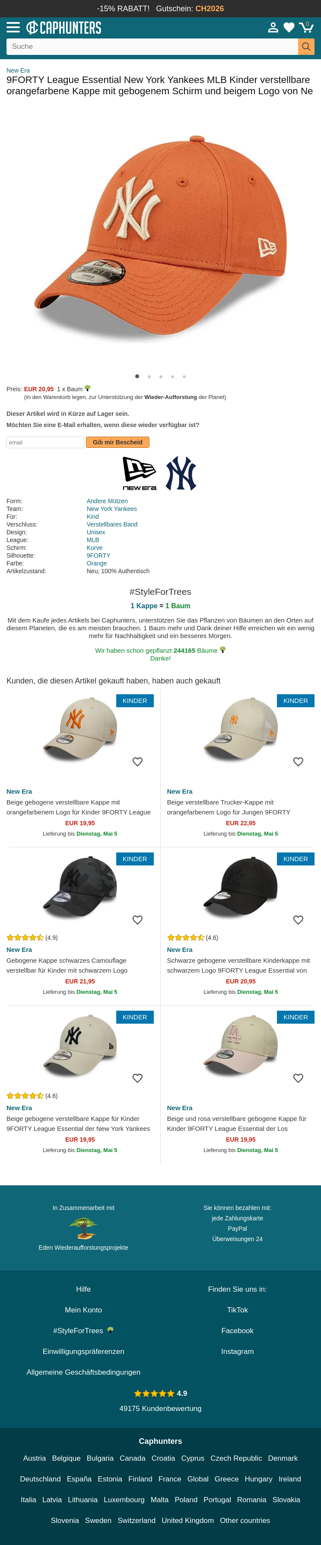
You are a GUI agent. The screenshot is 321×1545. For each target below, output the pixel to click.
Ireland (290, 1479)
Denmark (283, 1458)
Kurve (95, 547)
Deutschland (40, 1479)
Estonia (110, 1479)
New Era (18, 70)
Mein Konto (83, 1310)
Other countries (245, 1520)
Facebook (237, 1331)
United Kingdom (188, 1520)
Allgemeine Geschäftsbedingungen (83, 1372)
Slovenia (65, 1520)
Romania (252, 1500)
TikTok (237, 1310)
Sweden (98, 1520)
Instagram (237, 1351)
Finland (140, 1479)
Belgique (66, 1458)
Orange (97, 563)
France (170, 1479)
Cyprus (192, 1458)
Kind (93, 516)
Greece (227, 1479)
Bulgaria (100, 1458)
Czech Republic (236, 1458)
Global (198, 1479)
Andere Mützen (107, 501)
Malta (160, 1500)
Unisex (96, 532)
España (79, 1479)
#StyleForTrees (83, 1331)
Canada (133, 1458)
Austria (34, 1458)
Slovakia (286, 1500)
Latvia (52, 1500)
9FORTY (99, 555)
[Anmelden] (273, 27)
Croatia (163, 1458)
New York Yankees (112, 508)
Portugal (217, 1500)
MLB (93, 539)
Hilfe (83, 1289)
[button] (137, 376)
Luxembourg (124, 1500)
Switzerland (137, 1520)
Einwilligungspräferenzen (83, 1351)
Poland (186, 1500)
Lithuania (83, 1500)
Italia (28, 1500)
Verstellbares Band (112, 524)
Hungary (259, 1479)
